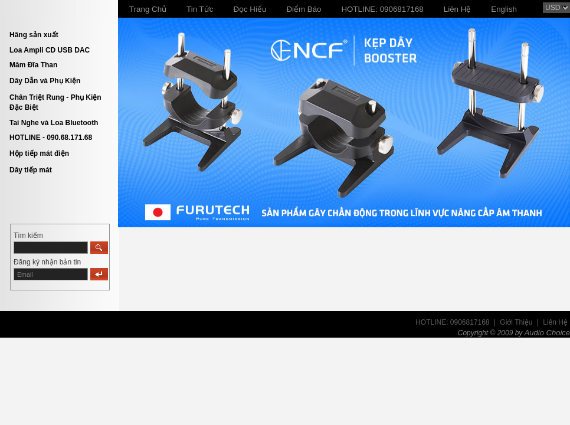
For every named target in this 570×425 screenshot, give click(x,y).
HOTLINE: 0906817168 (452, 322)
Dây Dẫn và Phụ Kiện (44, 81)
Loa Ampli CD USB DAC (49, 50)
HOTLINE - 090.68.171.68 (50, 137)
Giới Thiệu (516, 322)
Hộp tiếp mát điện (39, 153)
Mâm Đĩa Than (33, 65)
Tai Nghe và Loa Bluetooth (53, 123)
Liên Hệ (555, 322)
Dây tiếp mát (30, 170)
